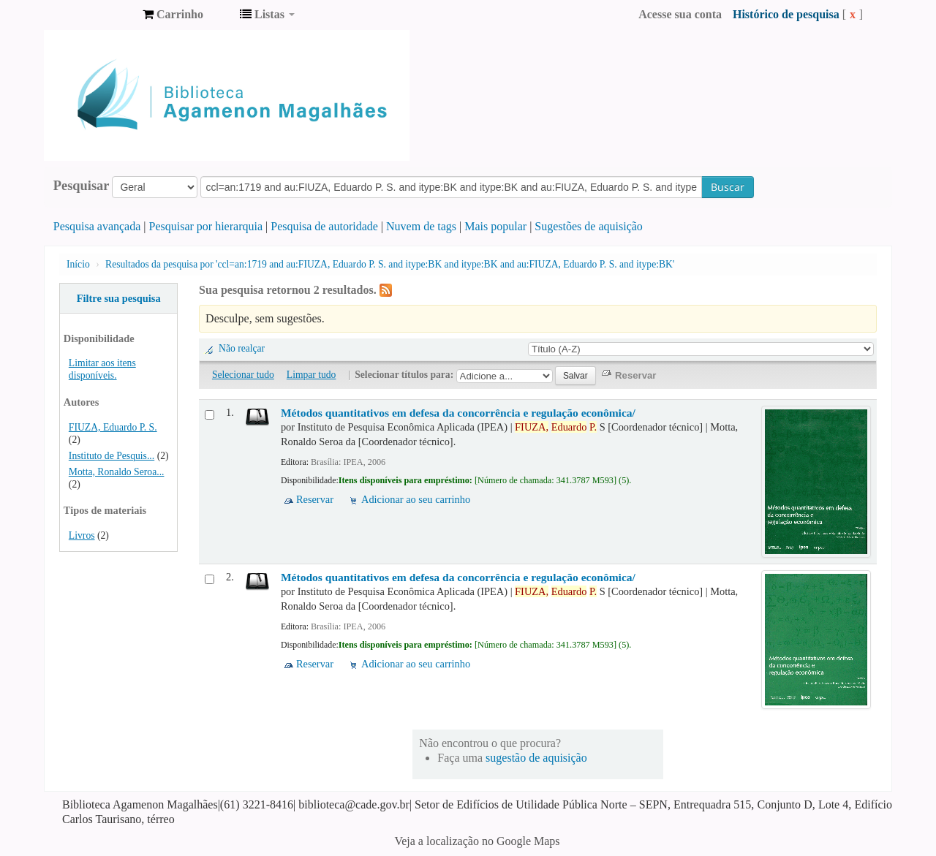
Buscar (727, 187)
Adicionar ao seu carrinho (415, 499)
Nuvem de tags (421, 226)
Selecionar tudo (243, 374)
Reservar (314, 499)
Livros (82, 535)
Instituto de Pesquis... (111, 455)
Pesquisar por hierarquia (206, 226)
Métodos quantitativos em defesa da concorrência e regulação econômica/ (458, 412)
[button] (173, 14)
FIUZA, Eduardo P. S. (113, 427)
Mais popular (495, 226)
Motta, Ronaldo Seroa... (117, 471)
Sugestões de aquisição (589, 226)
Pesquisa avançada (97, 226)
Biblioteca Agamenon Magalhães (95, 14)
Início (78, 264)
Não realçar (242, 348)
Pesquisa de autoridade (324, 226)
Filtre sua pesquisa (119, 298)
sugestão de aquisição (536, 757)
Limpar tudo (311, 374)
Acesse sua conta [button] (680, 14)
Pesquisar (81, 185)
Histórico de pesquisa (786, 14)
